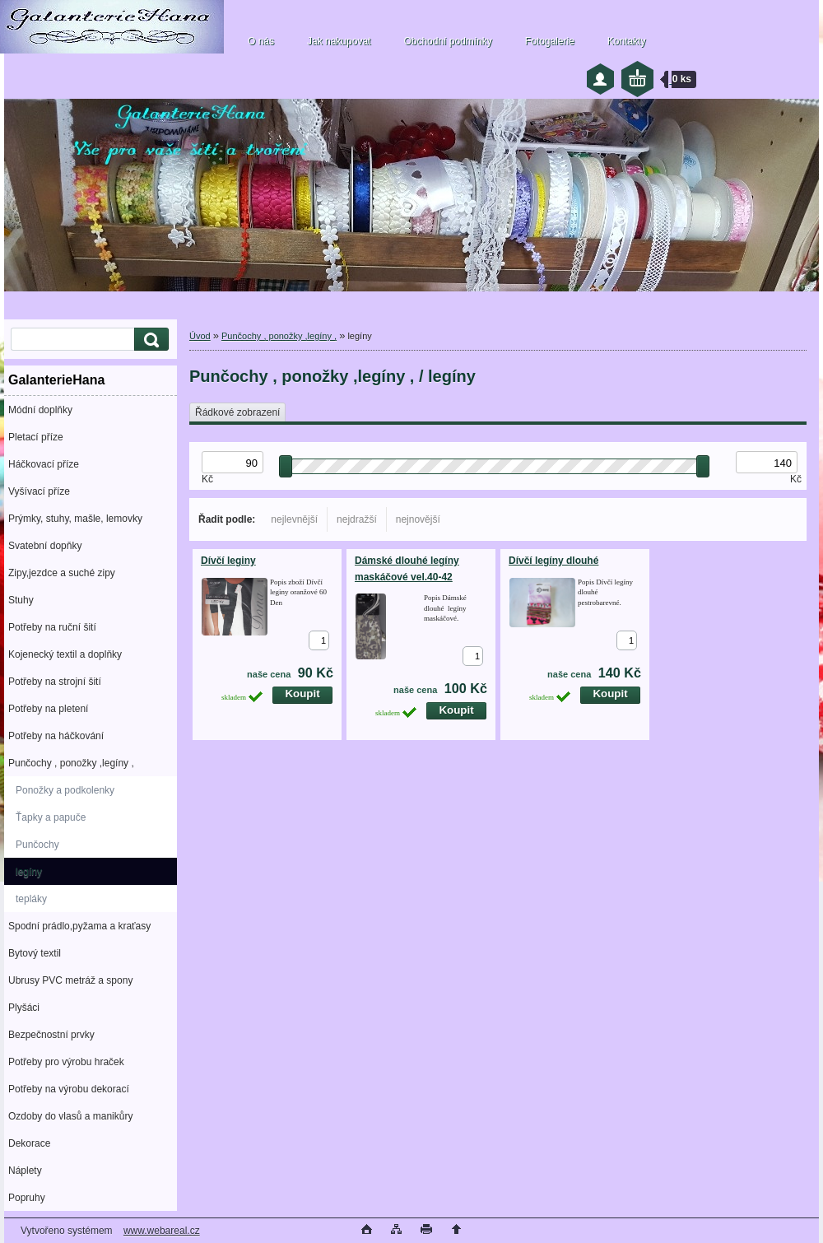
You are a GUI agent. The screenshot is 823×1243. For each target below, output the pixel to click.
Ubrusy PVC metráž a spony (70, 980)
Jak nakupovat (338, 41)
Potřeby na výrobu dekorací (68, 1089)
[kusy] (319, 640)
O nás (261, 41)
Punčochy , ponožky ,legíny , (71, 763)
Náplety (25, 1170)
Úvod (200, 336)
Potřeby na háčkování (56, 736)
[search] (149, 339)
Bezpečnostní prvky (51, 1034)
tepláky (31, 899)
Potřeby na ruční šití (52, 627)
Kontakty (626, 41)
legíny (29, 872)
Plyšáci (24, 1007)
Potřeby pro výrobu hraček (66, 1062)
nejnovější (418, 519)
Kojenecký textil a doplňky (65, 654)
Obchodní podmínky (447, 41)
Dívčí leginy (228, 560)
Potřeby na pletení (48, 709)
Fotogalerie (549, 41)
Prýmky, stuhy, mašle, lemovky (75, 518)
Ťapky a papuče (51, 817)
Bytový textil (34, 953)
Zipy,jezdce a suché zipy (61, 573)
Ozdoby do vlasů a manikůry (70, 1116)
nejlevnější (294, 519)
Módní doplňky (40, 410)
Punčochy (37, 844)
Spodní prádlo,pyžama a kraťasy (79, 926)
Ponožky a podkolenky (65, 790)
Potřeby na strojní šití (54, 681)
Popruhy (26, 1197)
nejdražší (357, 519)
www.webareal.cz (161, 1230)
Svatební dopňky (44, 546)
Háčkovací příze (43, 464)
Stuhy (21, 600)
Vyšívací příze (39, 491)
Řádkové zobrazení (237, 412)
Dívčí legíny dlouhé (553, 560)
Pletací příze (35, 437)
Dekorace (29, 1143)
